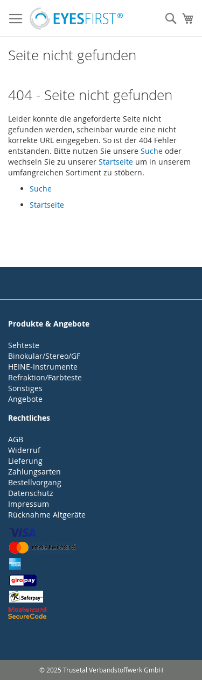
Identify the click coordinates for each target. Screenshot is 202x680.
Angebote (25, 399)
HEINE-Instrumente (43, 367)
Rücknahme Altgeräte (47, 514)
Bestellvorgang (34, 482)
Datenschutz (30, 493)
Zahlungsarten (34, 471)
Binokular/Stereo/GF (44, 356)
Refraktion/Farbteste (45, 377)
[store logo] (76, 19)
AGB (15, 439)
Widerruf (24, 450)
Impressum (28, 504)
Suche (152, 151)
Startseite (116, 162)
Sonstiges (25, 388)
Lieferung (25, 461)
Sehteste (23, 345)
